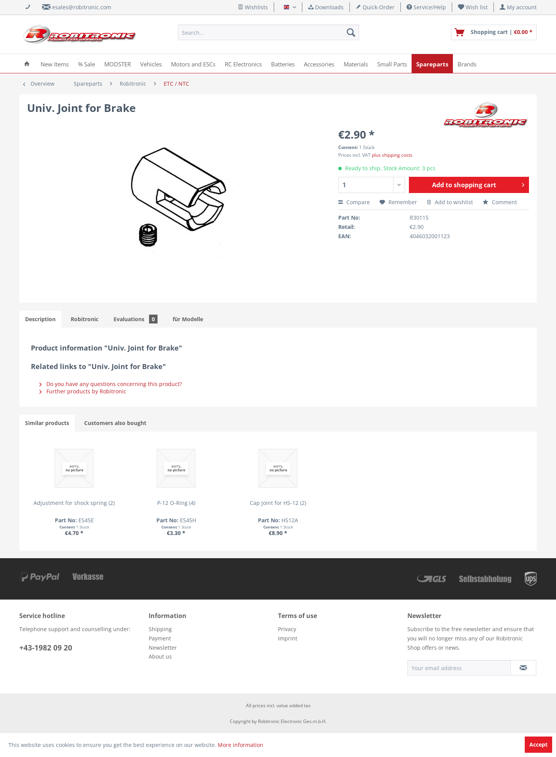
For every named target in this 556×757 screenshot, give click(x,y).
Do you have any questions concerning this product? (110, 384)
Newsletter (163, 647)
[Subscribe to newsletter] (523, 668)
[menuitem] (473, 7)
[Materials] (356, 63)
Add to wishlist (450, 202)
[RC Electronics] (243, 63)
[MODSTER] (118, 63)
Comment (500, 202)
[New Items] (54, 63)
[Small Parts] (392, 63)
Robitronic (84, 319)
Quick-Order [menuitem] (375, 7)
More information (240, 745)
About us (160, 656)
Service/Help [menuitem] (426, 7)
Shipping (160, 629)
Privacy (287, 629)
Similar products (47, 423)
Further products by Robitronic (82, 391)
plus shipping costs (392, 155)
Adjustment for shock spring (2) (74, 502)
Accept (538, 744)
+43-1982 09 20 (45, 648)
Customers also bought (115, 423)
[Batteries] (282, 63)
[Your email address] (459, 668)
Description (40, 319)
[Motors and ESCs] (193, 63)
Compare (354, 202)
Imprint (287, 638)
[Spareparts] (432, 63)
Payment (160, 638)
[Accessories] (319, 63)
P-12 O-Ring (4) (176, 502)
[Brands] (467, 63)
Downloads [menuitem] (326, 7)
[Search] (351, 32)
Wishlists (253, 7)
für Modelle (188, 319)
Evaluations (136, 319)
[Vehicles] (151, 63)
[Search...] (268, 32)
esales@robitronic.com (81, 7)
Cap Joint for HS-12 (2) (278, 502)
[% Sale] (86, 63)
